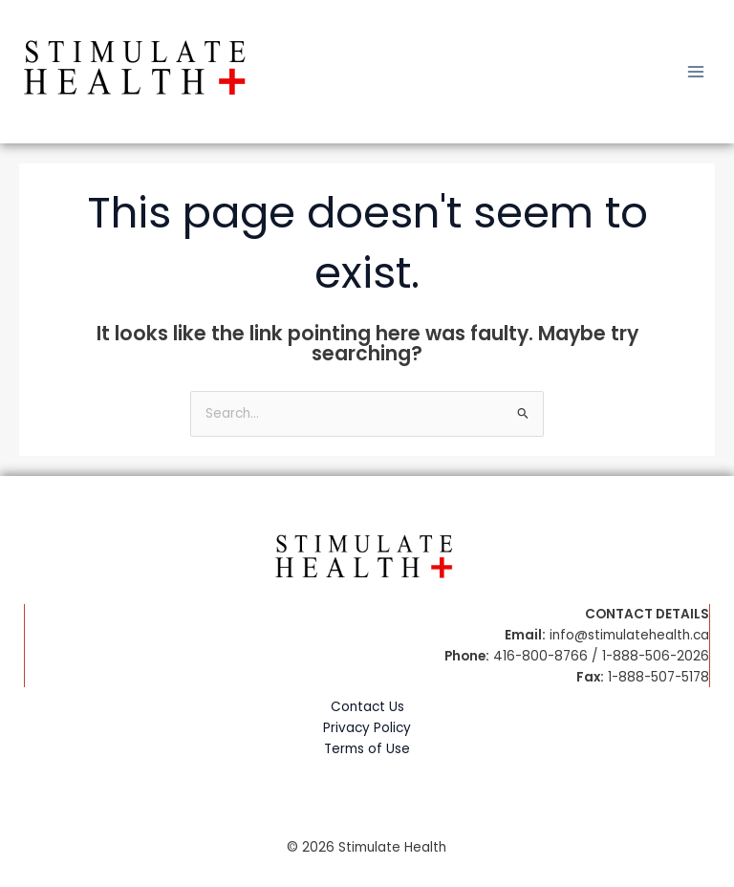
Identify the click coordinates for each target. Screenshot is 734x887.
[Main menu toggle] (696, 72)
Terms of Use (367, 749)
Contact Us (367, 707)
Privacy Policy (367, 728)
